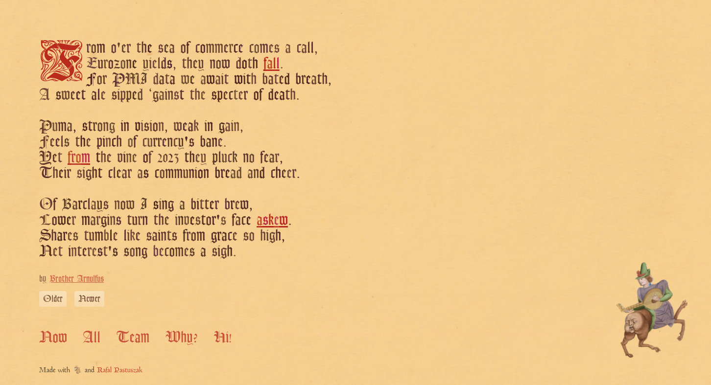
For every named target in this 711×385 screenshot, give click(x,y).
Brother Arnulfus (76, 278)
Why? (181, 336)
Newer (89, 298)
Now (53, 336)
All (91, 336)
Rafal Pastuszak (119, 370)
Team (132, 336)
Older (53, 298)
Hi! (222, 336)
